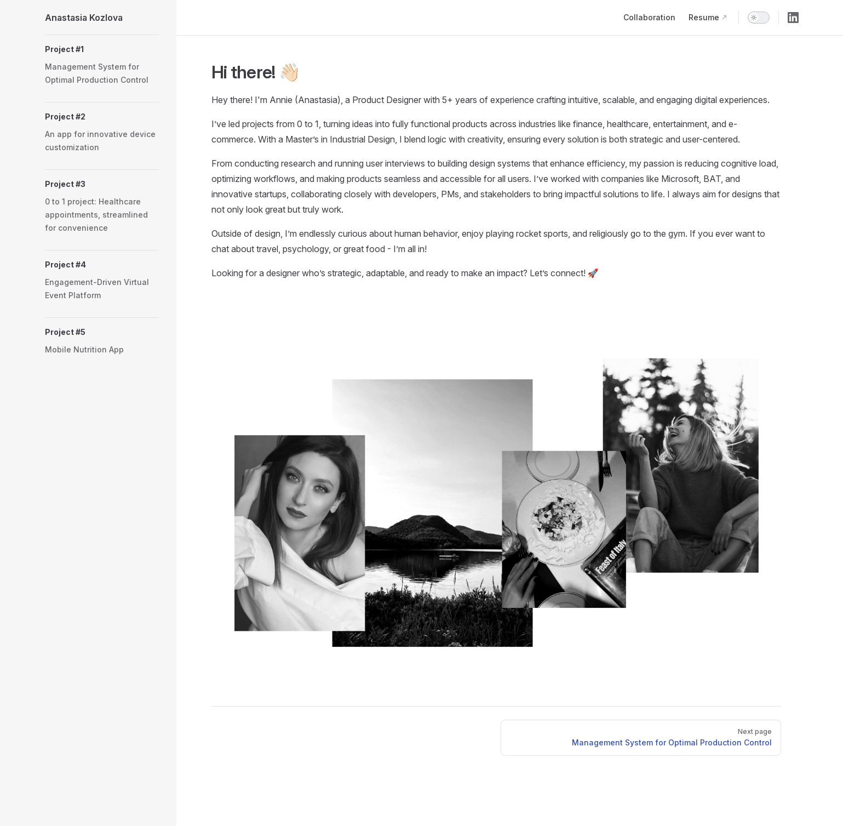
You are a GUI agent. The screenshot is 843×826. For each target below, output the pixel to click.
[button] (102, 49)
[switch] (759, 18)
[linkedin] (793, 17)
